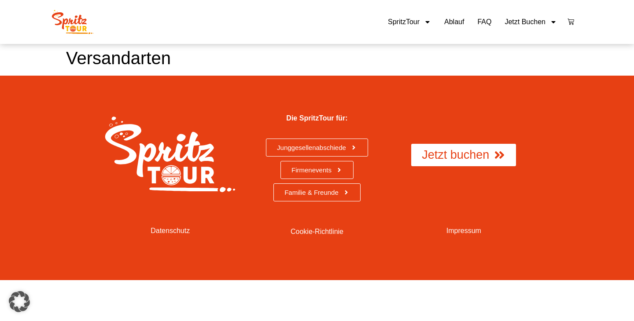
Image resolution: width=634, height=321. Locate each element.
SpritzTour (409, 22)
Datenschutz (170, 230)
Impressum (463, 230)
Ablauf (454, 22)
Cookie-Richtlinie (317, 231)
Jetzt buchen (531, 22)
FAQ (484, 22)
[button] (19, 301)
